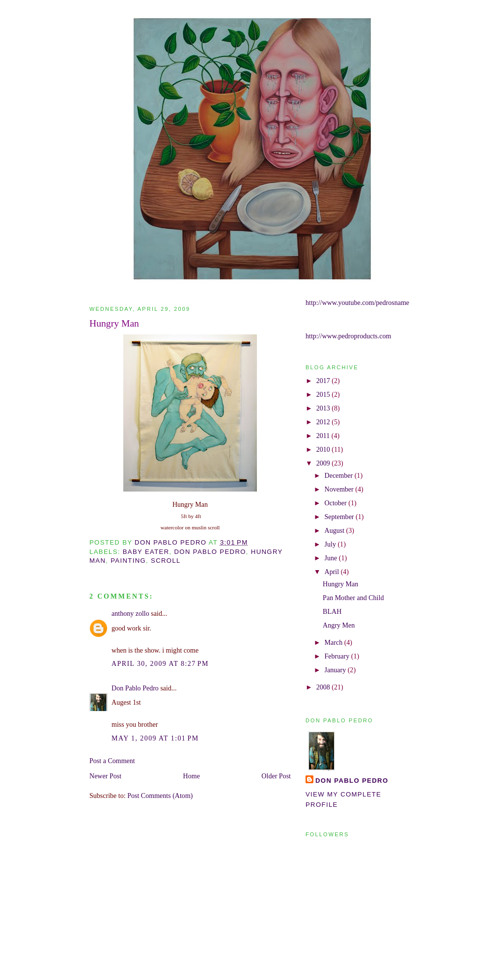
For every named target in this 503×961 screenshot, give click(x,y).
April (333, 572)
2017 (324, 380)
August (335, 530)
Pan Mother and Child (353, 598)
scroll (166, 560)
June (332, 558)
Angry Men (339, 625)
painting (128, 560)
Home (191, 776)
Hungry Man (340, 584)
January (336, 670)
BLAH (332, 611)
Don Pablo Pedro (135, 688)
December (340, 475)
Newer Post (105, 776)
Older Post (276, 776)
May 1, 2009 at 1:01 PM (155, 738)
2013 (324, 408)
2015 (324, 394)
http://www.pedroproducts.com (348, 336)
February (338, 656)
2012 (324, 422)
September (340, 517)
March (334, 642)
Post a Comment (112, 761)
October (337, 503)
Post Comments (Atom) (160, 795)
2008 (324, 687)
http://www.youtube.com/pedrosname (357, 302)
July (331, 544)
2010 (324, 449)
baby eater (146, 551)
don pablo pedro (210, 551)
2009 (324, 463)
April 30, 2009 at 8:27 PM (160, 663)
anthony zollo (130, 613)
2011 (324, 435)
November (340, 489)
